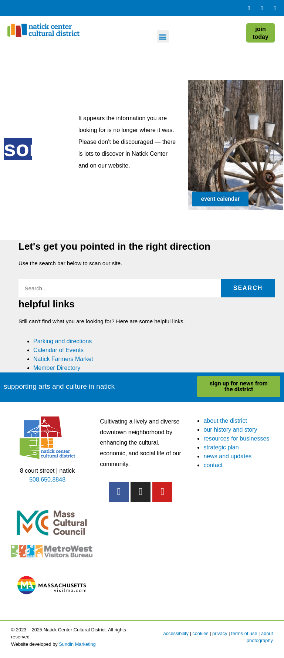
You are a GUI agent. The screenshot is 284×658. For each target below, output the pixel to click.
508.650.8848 (47, 479)
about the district (225, 421)
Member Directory (56, 368)
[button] (163, 36)
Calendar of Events (58, 350)
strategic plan (221, 447)
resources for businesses (236, 438)
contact (213, 465)
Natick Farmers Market (63, 359)
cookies (200, 633)
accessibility (176, 633)
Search (248, 288)
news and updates (227, 456)
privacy (219, 633)
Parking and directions (62, 341)
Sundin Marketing (77, 644)
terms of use (244, 633)
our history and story (230, 429)
